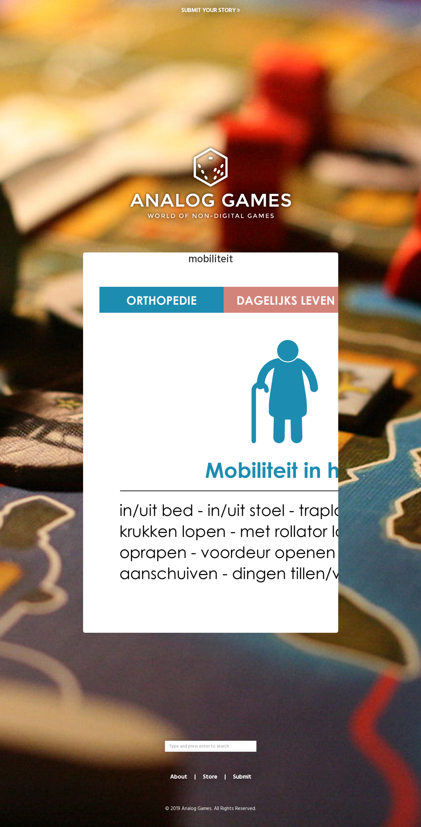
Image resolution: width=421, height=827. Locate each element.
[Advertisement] (210, 74)
